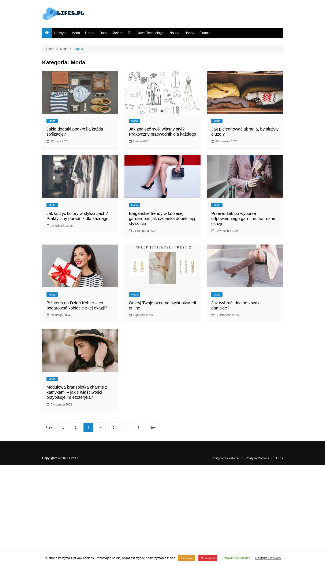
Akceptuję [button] (187, 558)
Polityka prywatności (226, 458)
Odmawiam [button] (208, 558)
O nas (278, 458)
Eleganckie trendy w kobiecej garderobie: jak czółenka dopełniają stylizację (162, 218)
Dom (103, 33)
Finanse (205, 33)
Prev (48, 427)
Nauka (174, 33)
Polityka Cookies (257, 458)
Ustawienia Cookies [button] (236, 558)
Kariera (117, 33)
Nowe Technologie (150, 33)
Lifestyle (60, 33)
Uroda (89, 33)
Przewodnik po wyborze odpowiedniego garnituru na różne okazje (243, 218)
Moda (75, 33)
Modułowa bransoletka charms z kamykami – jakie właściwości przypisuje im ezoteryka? (76, 392)
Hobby (189, 33)
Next (153, 427)
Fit (130, 33)
